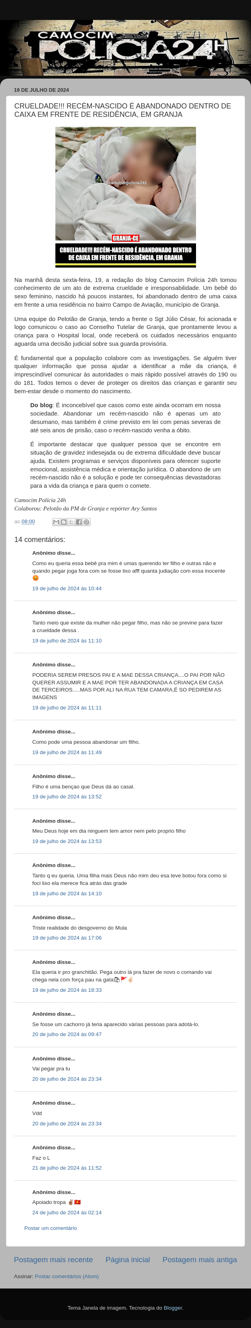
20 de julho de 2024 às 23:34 (67, 1079)
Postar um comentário (50, 1228)
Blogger (173, 1308)
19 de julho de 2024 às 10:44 (67, 588)
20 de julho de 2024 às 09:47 (67, 1034)
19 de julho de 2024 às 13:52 (67, 797)
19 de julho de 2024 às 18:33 (67, 990)
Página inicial (128, 1259)
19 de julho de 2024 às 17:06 (67, 938)
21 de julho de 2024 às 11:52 (67, 1168)
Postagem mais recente (53, 1259)
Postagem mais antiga (200, 1259)
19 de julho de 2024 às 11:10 (67, 641)
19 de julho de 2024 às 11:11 (67, 708)
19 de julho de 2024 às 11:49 (67, 752)
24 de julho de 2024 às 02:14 (67, 1213)
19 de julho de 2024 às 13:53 (67, 841)
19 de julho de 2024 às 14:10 (67, 893)
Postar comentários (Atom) (67, 1276)
